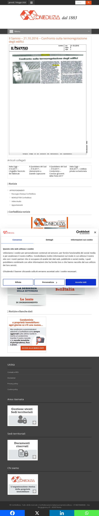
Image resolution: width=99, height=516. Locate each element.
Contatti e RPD (13, 372)
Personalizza (49, 282)
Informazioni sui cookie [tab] (82, 240)
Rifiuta (18, 282)
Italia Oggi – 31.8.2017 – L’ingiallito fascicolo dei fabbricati (17, 170)
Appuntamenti (17, 205)
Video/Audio (16, 201)
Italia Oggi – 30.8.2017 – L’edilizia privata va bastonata (78, 168)
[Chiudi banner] (95, 232)
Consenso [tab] (17, 240)
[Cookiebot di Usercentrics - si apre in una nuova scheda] (78, 232)
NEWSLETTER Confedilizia (21, 197)
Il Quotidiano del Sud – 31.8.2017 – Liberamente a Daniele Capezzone (37, 170)
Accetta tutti (80, 282)
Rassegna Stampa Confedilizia (24, 194)
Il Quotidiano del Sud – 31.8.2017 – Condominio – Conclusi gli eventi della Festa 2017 (58, 171)
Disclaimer (11, 378)
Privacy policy (12, 383)
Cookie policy (12, 389)
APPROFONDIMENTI (17, 190)
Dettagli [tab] (49, 240)
